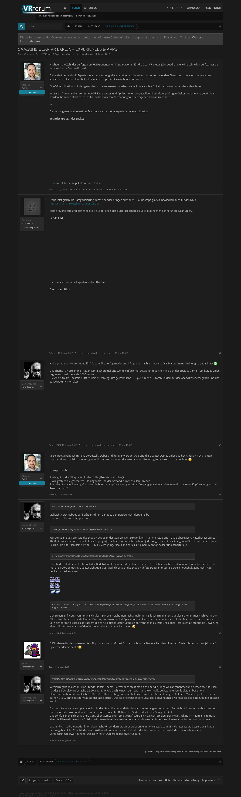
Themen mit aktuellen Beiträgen (86, 15)
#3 (220, 445)
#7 (220, 740)
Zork (24, 663)
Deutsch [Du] (62, 780)
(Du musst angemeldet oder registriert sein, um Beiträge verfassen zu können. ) (184, 751)
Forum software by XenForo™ (46, 792)
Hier (52, 183)
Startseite (144, 780)
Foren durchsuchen (116, 15)
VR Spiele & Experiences (55, 54)
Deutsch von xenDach (91, 792)
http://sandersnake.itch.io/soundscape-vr (74, 203)
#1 (220, 189)
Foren (79, 7)
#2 (220, 353)
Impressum (208, 780)
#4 (220, 494)
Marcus (90, 54)
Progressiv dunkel (38, 780)
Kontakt (157, 780)
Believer (26, 220)
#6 (220, 667)
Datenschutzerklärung (186, 780)
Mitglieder (95, 7)
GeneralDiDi (29, 383)
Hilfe (168, 780)
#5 (220, 633)
